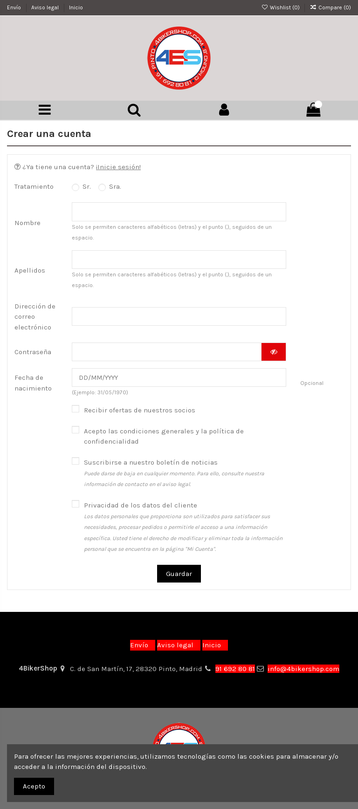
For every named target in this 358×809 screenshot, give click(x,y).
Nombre (27, 223)
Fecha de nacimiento (33, 387)
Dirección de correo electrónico (34, 319)
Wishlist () (281, 7)
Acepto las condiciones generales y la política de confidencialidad (164, 440)
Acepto (34, 786)
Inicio (76, 7)
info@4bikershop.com (303, 669)
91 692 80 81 (235, 669)
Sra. (109, 187)
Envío (14, 7)
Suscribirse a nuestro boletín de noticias (174, 477)
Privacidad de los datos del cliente (183, 531)
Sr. (81, 187)
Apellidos (29, 272)
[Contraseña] (167, 355)
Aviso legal (45, 7)
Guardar (179, 578)
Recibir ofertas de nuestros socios (139, 414)
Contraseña (32, 354)
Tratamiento (34, 187)
